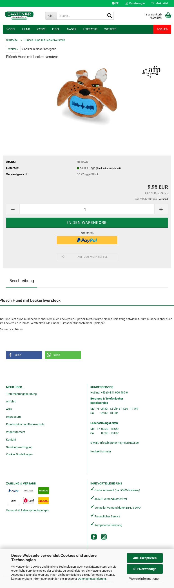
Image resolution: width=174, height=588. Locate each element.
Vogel (11, 29)
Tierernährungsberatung (21, 394)
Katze (41, 29)
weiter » (13, 49)
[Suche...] (51, 16)
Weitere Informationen (144, 578)
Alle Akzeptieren (145, 558)
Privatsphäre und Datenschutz (25, 424)
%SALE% (162, 29)
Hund (26, 29)
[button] (115, 3)
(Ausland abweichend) (108, 168)
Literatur (90, 29)
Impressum (13, 416)
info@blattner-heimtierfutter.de (119, 442)
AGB (9, 409)
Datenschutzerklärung (92, 578)
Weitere (110, 29)
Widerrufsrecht (15, 432)
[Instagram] (103, 536)
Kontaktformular (100, 451)
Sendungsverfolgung (19, 447)
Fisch (56, 29)
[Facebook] (94, 536)
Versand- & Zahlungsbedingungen (27, 510)
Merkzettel (160, 3)
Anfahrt (11, 401)
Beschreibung (21, 280)
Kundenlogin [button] (135, 3)
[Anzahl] (87, 209)
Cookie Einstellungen (19, 454)
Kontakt (11, 439)
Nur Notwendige (144, 569)
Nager (71, 29)
